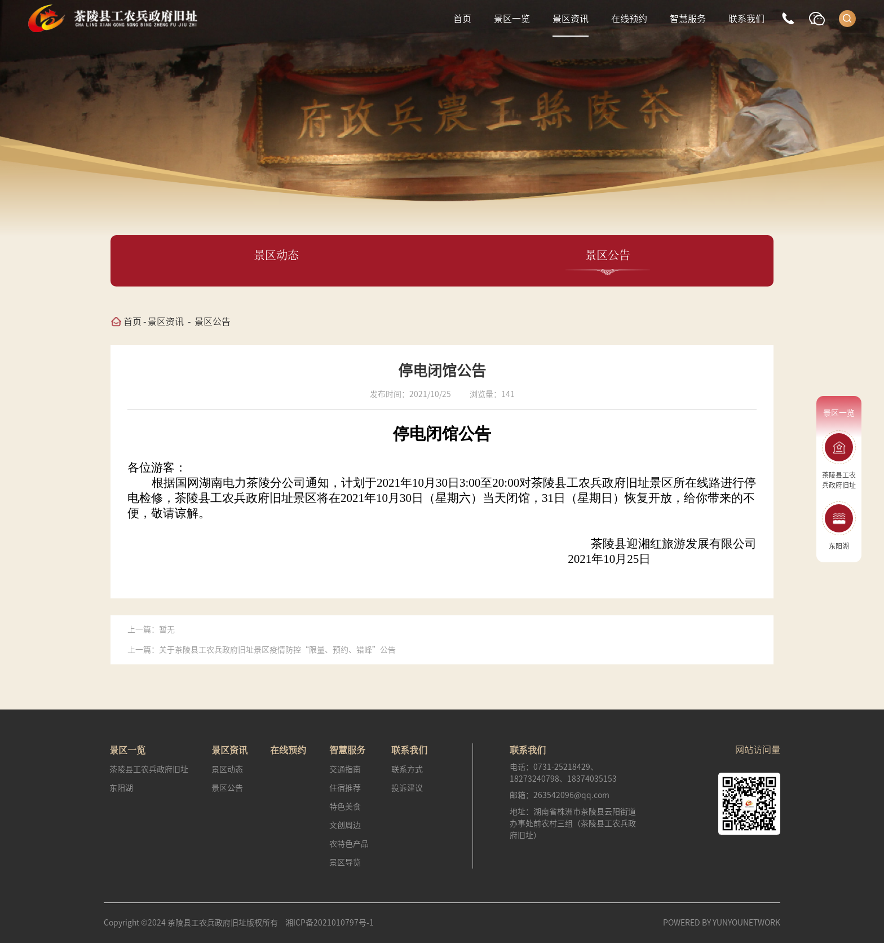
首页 (462, 18)
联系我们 (746, 18)
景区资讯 (570, 18)
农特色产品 (349, 844)
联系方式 (407, 769)
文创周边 (345, 825)
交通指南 (345, 769)
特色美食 (345, 806)
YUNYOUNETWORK (746, 923)
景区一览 (512, 18)
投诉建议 (407, 788)
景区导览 (345, 862)
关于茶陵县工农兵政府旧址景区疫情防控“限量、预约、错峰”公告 (277, 650)
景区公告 (213, 321)
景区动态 (227, 769)
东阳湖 (121, 788)
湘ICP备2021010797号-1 (329, 923)
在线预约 (629, 18)
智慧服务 (688, 18)
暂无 (167, 629)
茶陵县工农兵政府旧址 (148, 769)
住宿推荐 (345, 788)
